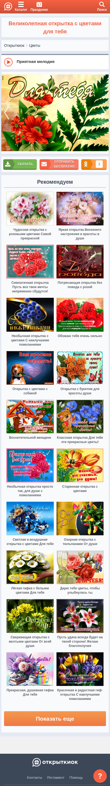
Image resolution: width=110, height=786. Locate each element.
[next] (103, 113)
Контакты (34, 778)
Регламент (56, 778)
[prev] (7, 113)
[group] (55, 62)
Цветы (34, 45)
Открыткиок (14, 45)
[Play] (8, 62)
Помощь (76, 778)
